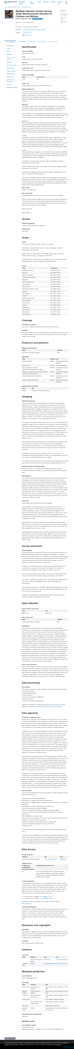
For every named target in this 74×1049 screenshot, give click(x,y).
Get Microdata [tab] (42, 41)
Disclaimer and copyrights (10, 80)
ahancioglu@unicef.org (50, 963)
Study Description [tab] (10, 41)
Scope (8, 51)
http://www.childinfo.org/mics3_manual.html (50, 706)
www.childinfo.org (26, 903)
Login (66, 2)
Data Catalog (32, 2)
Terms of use (60, 2)
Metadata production (12, 87)
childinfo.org (51, 1010)
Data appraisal (10, 74)
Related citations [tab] (53, 41)
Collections (46, 1)
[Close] (72, 1041)
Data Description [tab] (21, 41)
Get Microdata (37, 18)
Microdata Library (22, 2)
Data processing (11, 71)
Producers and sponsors (11, 58)
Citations (53, 1)
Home (6, 7)
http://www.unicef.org (62, 963)
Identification (10, 45)
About (39, 1)
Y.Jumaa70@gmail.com (46, 898)
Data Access (10, 76)
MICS (19, 7)
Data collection (11, 68)
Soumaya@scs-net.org (46, 896)
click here (59, 1044)
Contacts (9, 84)
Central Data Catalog (12, 7)
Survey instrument (12, 65)
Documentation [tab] (32, 41)
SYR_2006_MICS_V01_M (26, 7)
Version (9, 48)
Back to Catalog (10, 1038)
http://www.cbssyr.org (50, 859)
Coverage (9, 54)
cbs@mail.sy (63, 859)
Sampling (9, 62)
